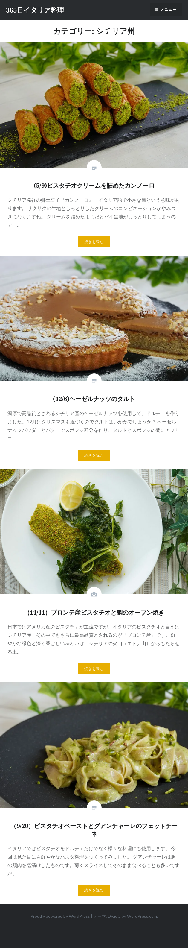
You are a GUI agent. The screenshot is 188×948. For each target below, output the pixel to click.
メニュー (168, 9)
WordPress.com (142, 916)
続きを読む (94, 241)
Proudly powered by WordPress (60, 916)
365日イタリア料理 (35, 9)
